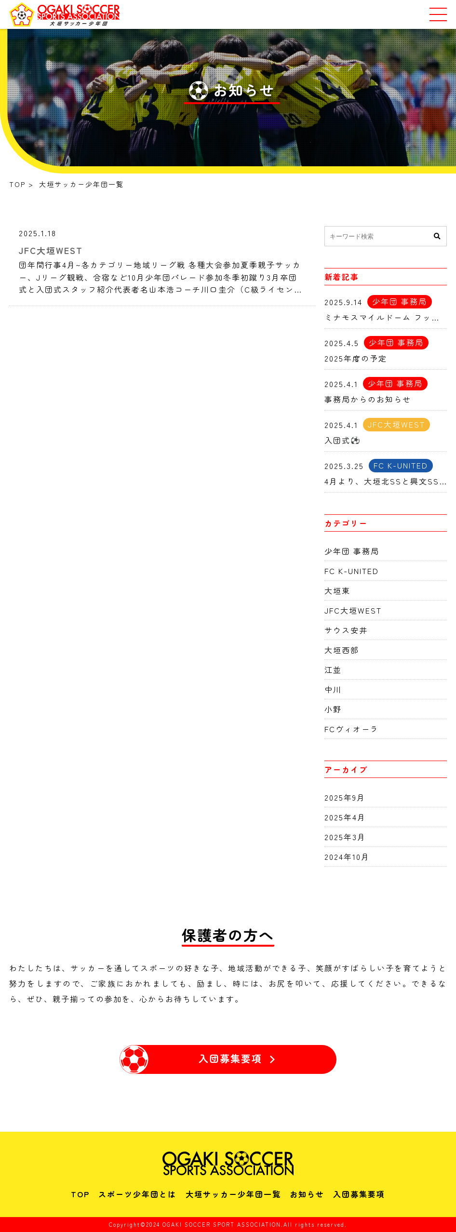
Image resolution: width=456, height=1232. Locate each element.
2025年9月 (344, 797)
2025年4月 (345, 817)
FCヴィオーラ (351, 729)
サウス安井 (346, 630)
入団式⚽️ (342, 440)
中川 (333, 689)
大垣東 (337, 590)
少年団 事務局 (351, 551)
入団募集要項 (359, 1194)
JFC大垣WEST (51, 250)
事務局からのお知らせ (367, 399)
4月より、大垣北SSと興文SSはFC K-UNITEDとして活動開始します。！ (385, 481)
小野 (333, 709)
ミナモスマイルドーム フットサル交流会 (385, 317)
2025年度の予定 (355, 358)
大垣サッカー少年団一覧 (233, 1194)
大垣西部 (341, 650)
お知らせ (307, 1194)
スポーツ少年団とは (137, 1194)
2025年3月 (345, 837)
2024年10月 (347, 856)
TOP (80, 1194)
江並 (333, 669)
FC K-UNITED (351, 570)
